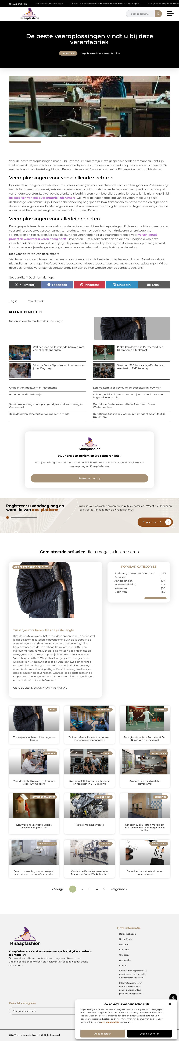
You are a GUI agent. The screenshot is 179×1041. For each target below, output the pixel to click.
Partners (123, 944)
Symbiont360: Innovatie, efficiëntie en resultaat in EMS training (141, 367)
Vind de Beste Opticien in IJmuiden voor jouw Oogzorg (59, 367)
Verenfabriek (36, 301)
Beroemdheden (127, 934)
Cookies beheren (149, 1033)
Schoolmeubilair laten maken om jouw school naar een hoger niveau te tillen (128, 396)
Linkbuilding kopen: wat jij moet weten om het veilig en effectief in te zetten (132, 974)
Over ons (124, 949)
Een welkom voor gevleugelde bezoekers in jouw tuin (127, 387)
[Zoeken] (158, 13)
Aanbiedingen (123, 580)
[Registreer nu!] (168, 522)
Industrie (68, 53)
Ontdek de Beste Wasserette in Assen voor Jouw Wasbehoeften (124, 406)
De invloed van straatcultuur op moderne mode (39, 414)
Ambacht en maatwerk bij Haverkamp (33, 387)
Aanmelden (125, 960)
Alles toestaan (102, 1033)
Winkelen (120, 588)
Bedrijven (120, 591)
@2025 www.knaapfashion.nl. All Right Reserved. (34, 1035)
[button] (170, 1004)
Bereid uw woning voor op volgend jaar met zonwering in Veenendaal (46, 406)
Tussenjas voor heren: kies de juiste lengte (39, 3)
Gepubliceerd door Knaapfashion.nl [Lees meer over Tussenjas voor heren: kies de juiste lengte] (40, 687)
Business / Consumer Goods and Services (134, 575)
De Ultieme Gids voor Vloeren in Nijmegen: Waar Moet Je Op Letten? (129, 415)
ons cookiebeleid (110, 1022)
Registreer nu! (152, 522)
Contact (123, 965)
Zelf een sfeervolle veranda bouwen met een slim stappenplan (105, 3)
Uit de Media (125, 939)
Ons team (124, 955)
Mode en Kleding (125, 584)
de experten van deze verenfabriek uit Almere (42, 197)
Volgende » (118, 889)
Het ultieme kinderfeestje (25, 394)
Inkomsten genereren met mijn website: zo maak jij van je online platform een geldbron (131, 988)
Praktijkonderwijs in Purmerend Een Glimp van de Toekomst (140, 348)
